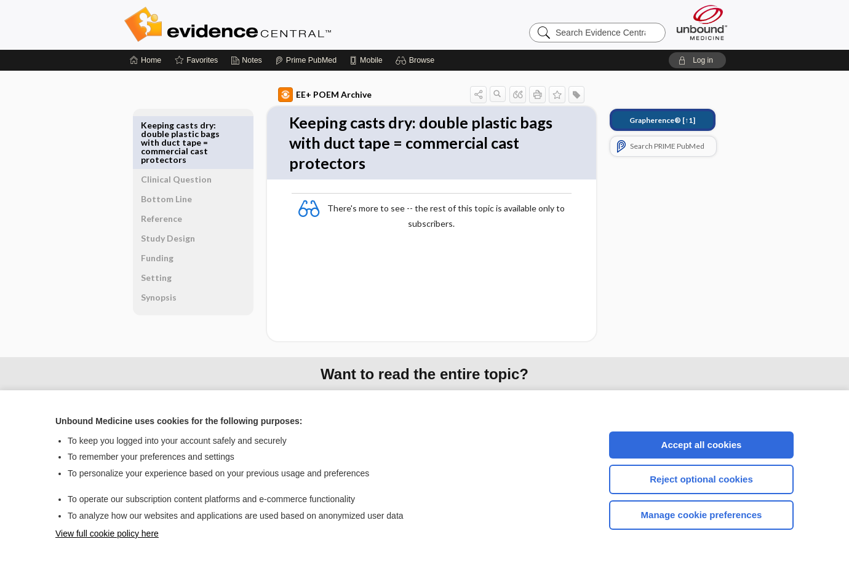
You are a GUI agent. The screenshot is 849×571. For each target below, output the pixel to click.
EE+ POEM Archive (310, 94)
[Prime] (306, 60)
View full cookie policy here (107, 533)
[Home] (145, 60)
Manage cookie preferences (701, 515)
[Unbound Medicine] (702, 22)
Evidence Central (277, 24)
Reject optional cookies (701, 479)
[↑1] (648, 120)
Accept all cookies (701, 444)
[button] (417, 60)
